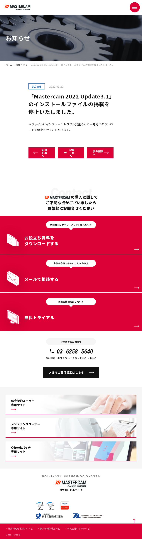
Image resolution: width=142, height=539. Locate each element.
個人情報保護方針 (50, 528)
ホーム (9, 64)
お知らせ (20, 64)
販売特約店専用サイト (20, 528)
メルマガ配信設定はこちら (66, 372)
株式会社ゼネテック (78, 528)
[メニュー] (135, 7)
